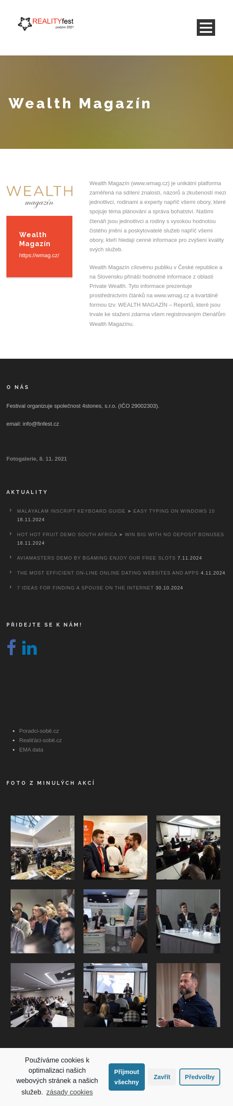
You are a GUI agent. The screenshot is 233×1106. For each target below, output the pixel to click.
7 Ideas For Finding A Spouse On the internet (85, 587)
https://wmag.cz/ (39, 255)
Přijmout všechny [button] (126, 1077)
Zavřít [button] (162, 1077)
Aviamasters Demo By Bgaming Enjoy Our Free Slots (96, 557)
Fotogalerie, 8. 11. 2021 (36, 459)
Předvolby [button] (200, 1077)
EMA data (31, 749)
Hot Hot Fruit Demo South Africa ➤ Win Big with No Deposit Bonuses (120, 534)
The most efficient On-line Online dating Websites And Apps (108, 572)
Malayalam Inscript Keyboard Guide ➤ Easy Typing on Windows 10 (116, 511)
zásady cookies (69, 1092)
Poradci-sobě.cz (39, 731)
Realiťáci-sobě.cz (40, 740)
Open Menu (206, 27)
